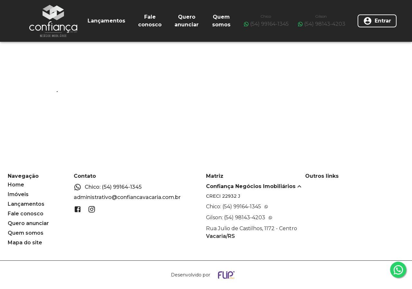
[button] (255, 186)
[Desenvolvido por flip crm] (206, 275)
